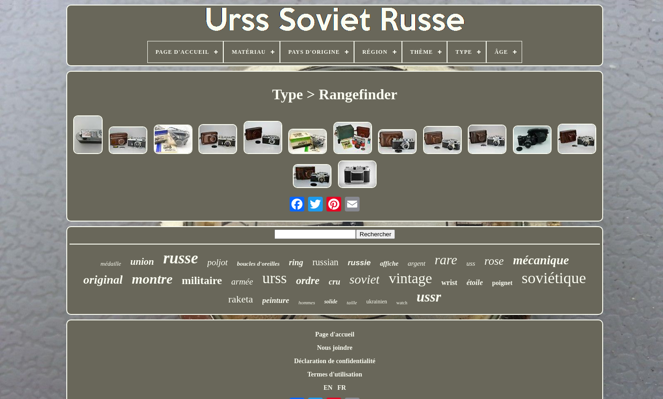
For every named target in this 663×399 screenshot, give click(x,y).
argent (416, 263)
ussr (429, 297)
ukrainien (376, 301)
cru (334, 281)
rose (494, 261)
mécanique (541, 260)
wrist (450, 282)
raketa (240, 299)
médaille (110, 263)
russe (180, 258)
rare (446, 259)
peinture (276, 300)
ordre (308, 280)
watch (401, 302)
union (142, 261)
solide (330, 301)
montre (152, 278)
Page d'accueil (334, 334)
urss (274, 278)
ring (296, 262)
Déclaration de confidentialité (335, 361)
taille (352, 302)
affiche (389, 263)
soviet (364, 279)
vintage (410, 278)
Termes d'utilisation (335, 374)
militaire (202, 280)
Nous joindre (334, 347)
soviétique (554, 277)
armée (242, 281)
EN (328, 387)
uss (470, 263)
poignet (502, 282)
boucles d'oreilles (258, 263)
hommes (306, 302)
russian (325, 262)
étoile (474, 282)
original (102, 279)
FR (341, 387)
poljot (217, 262)
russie (359, 262)
